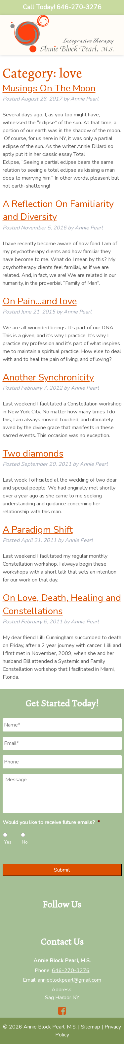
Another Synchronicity (48, 377)
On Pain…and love (40, 301)
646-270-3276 (71, 970)
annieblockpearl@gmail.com (69, 980)
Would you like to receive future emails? (51, 822)
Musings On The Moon (49, 88)
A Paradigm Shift (38, 529)
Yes (8, 842)
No (25, 842)
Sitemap (90, 1026)
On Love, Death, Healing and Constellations (62, 604)
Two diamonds (33, 453)
